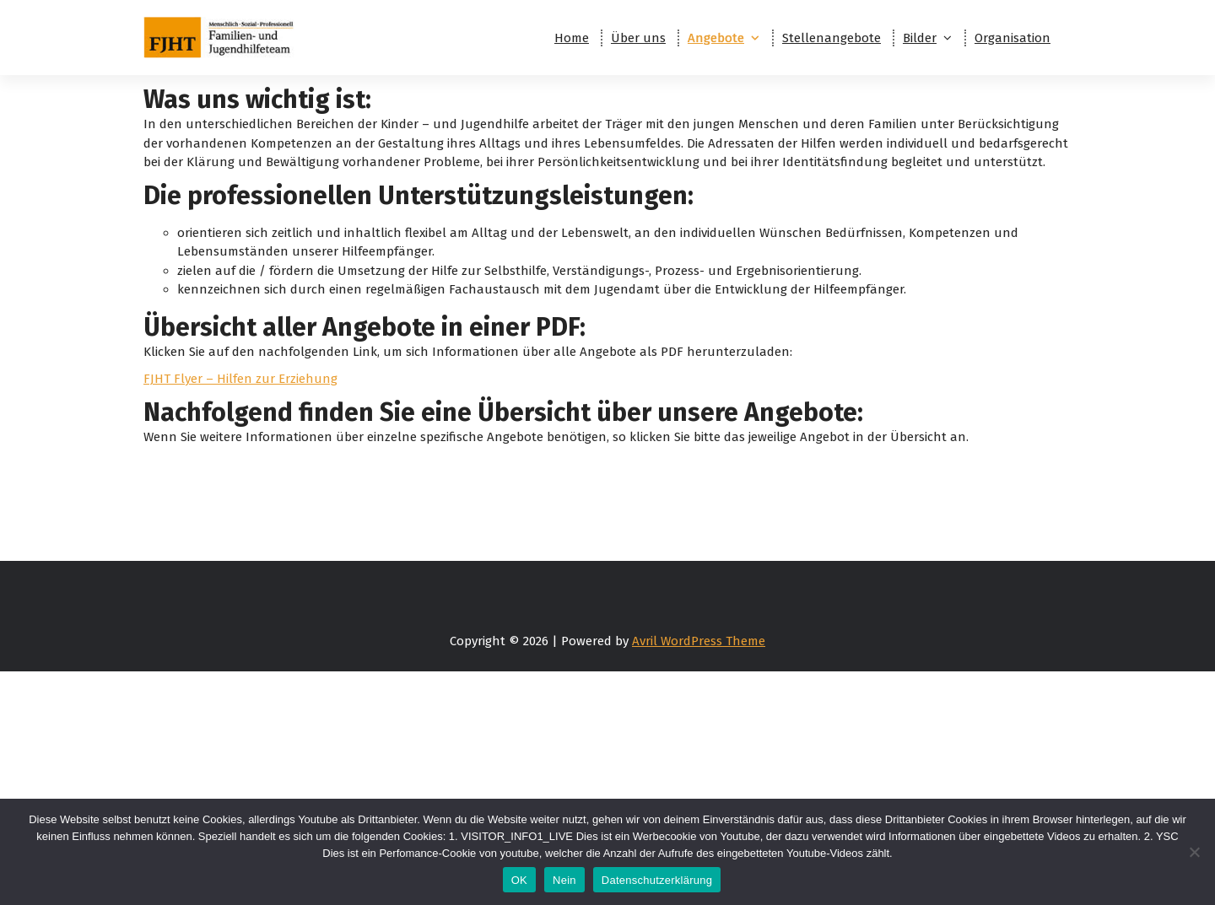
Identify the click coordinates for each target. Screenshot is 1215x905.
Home (571, 38)
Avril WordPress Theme (698, 641)
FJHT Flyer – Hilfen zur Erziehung (240, 378)
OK (519, 880)
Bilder (920, 38)
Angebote (716, 38)
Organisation (1012, 38)
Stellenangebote (831, 38)
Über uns (638, 38)
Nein (564, 880)
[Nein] (1193, 851)
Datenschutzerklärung (657, 880)
